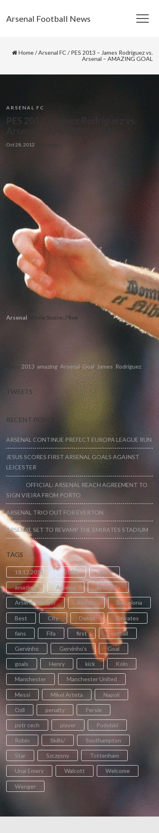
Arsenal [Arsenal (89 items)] (66, 587)
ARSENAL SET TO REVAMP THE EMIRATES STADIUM (77, 529)
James (105, 366)
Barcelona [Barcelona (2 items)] (129, 602)
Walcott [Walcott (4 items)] (74, 770)
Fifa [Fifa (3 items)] (51, 633)
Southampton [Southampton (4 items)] (103, 740)
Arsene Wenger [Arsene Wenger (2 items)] (35, 602)
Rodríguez (128, 366)
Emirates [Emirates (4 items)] (127, 618)
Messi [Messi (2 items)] (22, 694)
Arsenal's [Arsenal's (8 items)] (108, 587)
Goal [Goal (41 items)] (113, 648)
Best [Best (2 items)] (21, 618)
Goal (88, 366)
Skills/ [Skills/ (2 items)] (57, 740)
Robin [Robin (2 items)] (22, 740)
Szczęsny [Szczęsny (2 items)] (57, 755)
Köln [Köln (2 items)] (122, 663)
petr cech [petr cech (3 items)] (27, 725)
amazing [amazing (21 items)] (25, 587)
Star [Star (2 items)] (20, 755)
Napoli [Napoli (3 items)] (111, 694)
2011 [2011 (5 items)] (104, 571)
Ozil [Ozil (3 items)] (20, 709)
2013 (28, 366)
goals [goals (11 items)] (21, 663)
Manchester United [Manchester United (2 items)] (92, 678)
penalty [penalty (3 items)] (55, 709)
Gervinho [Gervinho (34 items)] (27, 648)
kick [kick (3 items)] (90, 663)
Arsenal (16, 317)
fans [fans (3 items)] (20, 633)
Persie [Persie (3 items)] (93, 709)
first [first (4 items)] (81, 633)
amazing (47, 366)
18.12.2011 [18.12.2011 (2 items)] (29, 571)
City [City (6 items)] (53, 618)
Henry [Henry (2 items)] (57, 663)
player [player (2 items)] (68, 725)
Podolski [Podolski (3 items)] (107, 725)
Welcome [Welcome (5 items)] (117, 770)
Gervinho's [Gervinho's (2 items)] (73, 648)
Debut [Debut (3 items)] (87, 618)
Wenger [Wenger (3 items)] (25, 786)
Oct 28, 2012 (20, 145)
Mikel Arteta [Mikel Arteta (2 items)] (67, 694)
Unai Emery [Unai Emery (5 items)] (29, 770)
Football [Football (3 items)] (118, 633)
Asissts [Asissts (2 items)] (86, 602)
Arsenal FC (52, 52)
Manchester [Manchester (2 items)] (30, 678)
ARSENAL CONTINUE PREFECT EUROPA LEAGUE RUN (79, 439)
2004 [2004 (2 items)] (70, 571)
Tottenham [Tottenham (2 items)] (104, 755)
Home (26, 52)
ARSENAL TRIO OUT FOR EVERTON (54, 512)
